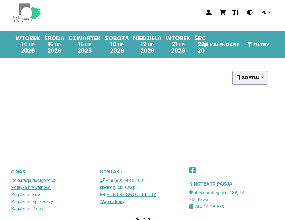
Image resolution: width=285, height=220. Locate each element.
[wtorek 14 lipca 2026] (27, 44)
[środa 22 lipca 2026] (204, 44)
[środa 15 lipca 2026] (54, 44)
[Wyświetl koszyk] (222, 12)
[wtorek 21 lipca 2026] (178, 44)
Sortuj (249, 77)
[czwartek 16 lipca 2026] (84, 44)
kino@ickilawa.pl (121, 187)
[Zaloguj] (209, 12)
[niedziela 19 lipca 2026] (147, 44)
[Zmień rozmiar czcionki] (235, 12)
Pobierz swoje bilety (128, 194)
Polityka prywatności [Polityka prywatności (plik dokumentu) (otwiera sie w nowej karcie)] (31, 187)
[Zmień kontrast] (250, 12)
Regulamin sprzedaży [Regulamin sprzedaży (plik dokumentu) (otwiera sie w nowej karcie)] (32, 201)
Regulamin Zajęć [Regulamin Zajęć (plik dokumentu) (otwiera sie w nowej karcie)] (27, 208)
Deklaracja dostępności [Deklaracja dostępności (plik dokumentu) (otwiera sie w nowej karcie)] (33, 180)
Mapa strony (112, 201)
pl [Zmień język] (263, 12)
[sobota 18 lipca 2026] (117, 44)
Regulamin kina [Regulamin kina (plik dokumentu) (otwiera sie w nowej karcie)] (25, 194)
